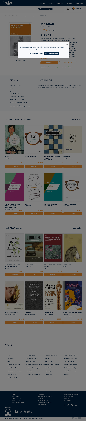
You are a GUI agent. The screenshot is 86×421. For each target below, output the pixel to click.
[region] (43, 50)
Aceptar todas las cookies (51, 53)
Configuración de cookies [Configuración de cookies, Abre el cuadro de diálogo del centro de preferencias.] (36, 53)
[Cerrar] (67, 44)
